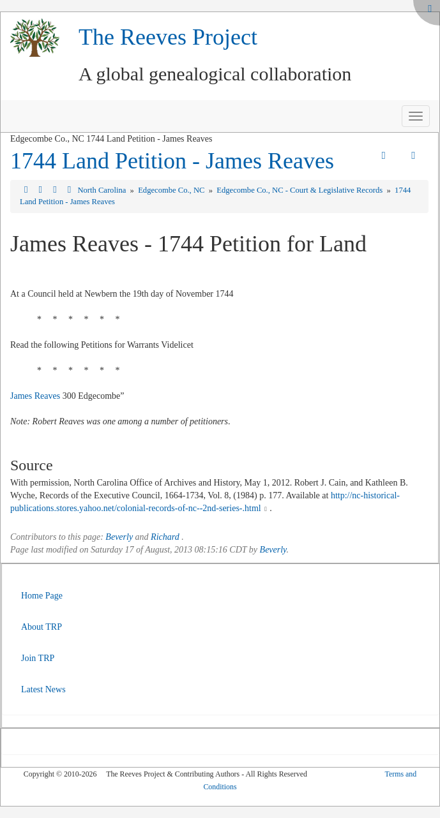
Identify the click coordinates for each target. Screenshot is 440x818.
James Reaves (35, 396)
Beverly (119, 537)
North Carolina (102, 190)
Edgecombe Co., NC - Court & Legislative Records (300, 190)
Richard (165, 537)
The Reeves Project (168, 37)
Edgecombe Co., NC (172, 190)
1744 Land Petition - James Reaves (172, 161)
